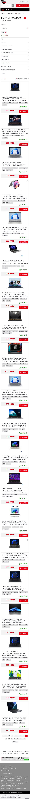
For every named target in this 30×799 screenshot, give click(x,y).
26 (6, 738)
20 (11, 736)
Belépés (22, 1)
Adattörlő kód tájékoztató (7, 773)
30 (17, 738)
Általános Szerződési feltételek (8, 768)
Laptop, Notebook (11, 13)
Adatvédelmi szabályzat (7, 766)
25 (26, 736)
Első (4, 736)
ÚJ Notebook (21, 13)
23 (20, 736)
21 (14, 736)
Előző (8, 736)
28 (11, 738)
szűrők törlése (4, 35)
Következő (22, 738)
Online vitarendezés (6, 770)
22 (17, 736)
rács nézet (2, 78)
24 (23, 736)
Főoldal (3, 13)
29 (14, 738)
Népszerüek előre (22, 78)
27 (9, 738)
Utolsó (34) (15, 741)
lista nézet (5, 78)
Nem (3, 32)
